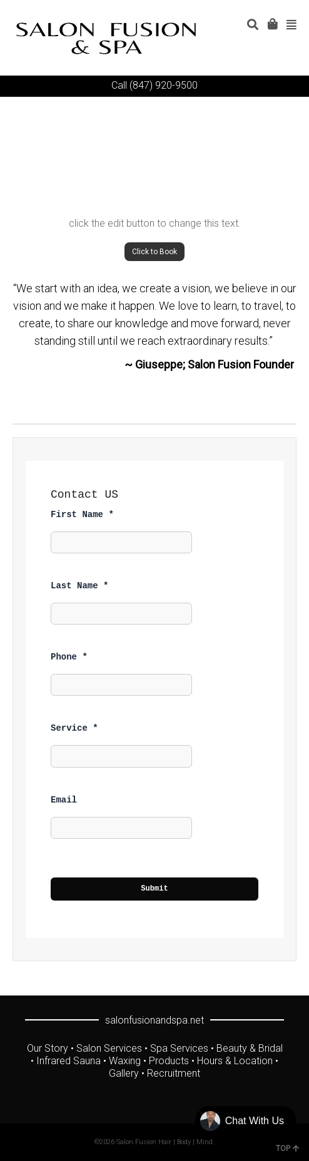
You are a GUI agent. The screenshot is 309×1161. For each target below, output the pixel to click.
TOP (288, 1148)
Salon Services (109, 1048)
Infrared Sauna (68, 1061)
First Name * (82, 515)
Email (64, 800)
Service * (74, 728)
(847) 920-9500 (163, 85)
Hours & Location (235, 1061)
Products (169, 1061)
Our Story (47, 1048)
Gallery (124, 1073)
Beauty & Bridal (249, 1048)
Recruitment (173, 1073)
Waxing (125, 1061)
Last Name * (79, 586)
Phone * (69, 657)
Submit (154, 888)
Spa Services (179, 1048)
